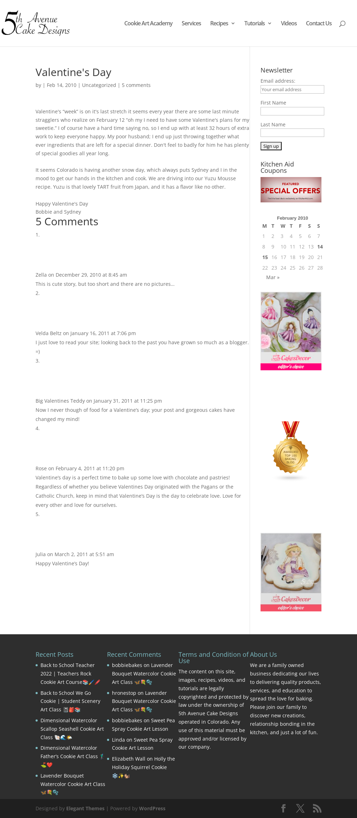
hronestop (124, 693)
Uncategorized (99, 85)
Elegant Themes (85, 808)
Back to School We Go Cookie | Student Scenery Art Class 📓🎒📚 (70, 701)
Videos (289, 24)
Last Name (273, 124)
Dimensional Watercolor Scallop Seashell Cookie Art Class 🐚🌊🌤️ (72, 729)
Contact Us (319, 24)
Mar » (273, 277)
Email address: (278, 80)
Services (191, 24)
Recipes (219, 24)
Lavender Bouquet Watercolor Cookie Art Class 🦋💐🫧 (72, 784)
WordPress (152, 808)
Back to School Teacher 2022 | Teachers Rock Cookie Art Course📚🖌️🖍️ (70, 673)
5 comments (136, 85)
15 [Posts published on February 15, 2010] (265, 257)
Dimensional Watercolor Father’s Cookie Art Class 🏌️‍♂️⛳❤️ (72, 756)
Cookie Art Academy (148, 24)
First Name (273, 102)
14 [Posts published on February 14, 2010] (320, 246)
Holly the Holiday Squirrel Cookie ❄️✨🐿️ (143, 767)
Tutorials (254, 24)
